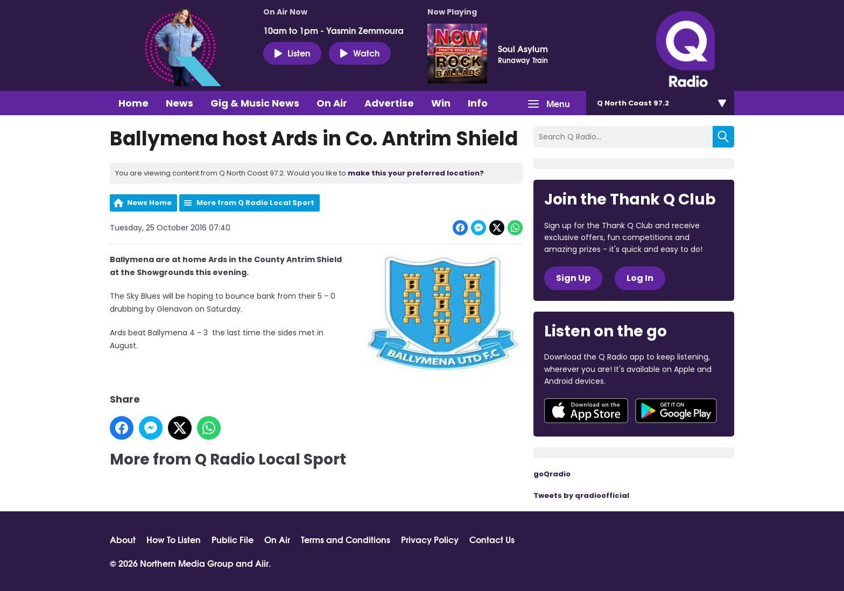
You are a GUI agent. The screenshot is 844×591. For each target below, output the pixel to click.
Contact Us (492, 539)
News (179, 103)
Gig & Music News (254, 103)
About (123, 539)
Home (133, 103)
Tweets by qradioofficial (581, 495)
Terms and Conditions (345, 539)
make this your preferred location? (416, 173)
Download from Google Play (676, 410)
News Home (149, 203)
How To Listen (173, 539)
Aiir (262, 562)
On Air (331, 103)
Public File (233, 539)
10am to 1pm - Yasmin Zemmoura (333, 30)
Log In (640, 278)
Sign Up (573, 278)
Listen (292, 53)
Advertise (389, 103)
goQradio (552, 474)
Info (478, 103)
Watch (360, 53)
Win (441, 103)
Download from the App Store (586, 410)
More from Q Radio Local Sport (255, 203)
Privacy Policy (430, 539)
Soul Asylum (523, 48)
